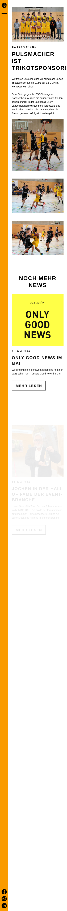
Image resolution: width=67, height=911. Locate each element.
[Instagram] (4, 898)
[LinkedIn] (4, 905)
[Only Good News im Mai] (38, 345)
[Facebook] (4, 891)
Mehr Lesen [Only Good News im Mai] (29, 411)
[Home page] (4, 6)
